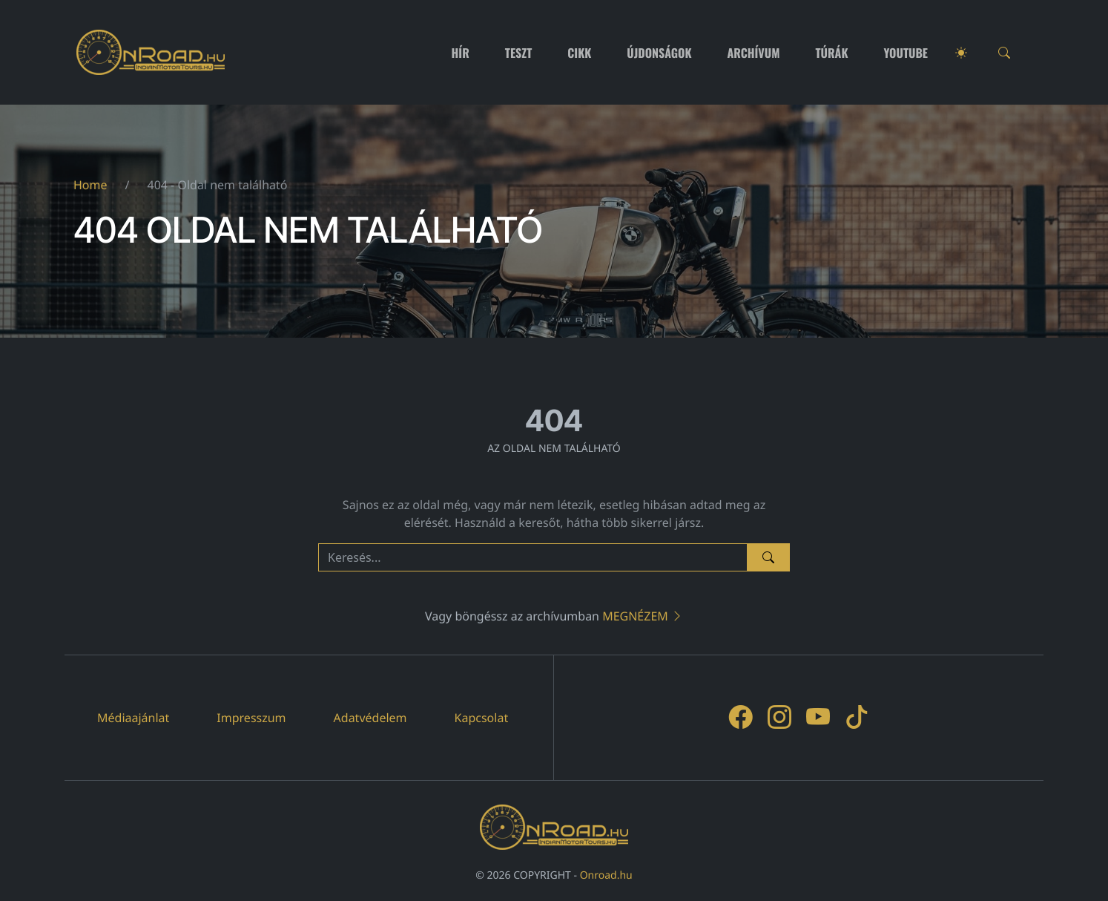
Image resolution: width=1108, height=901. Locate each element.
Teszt (518, 53)
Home (90, 185)
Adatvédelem (370, 718)
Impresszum (251, 718)
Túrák (831, 53)
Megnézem (642, 616)
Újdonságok (659, 53)
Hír (460, 53)
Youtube (906, 53)
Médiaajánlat (133, 718)
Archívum (754, 53)
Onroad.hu (606, 875)
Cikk (579, 53)
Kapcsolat (482, 718)
